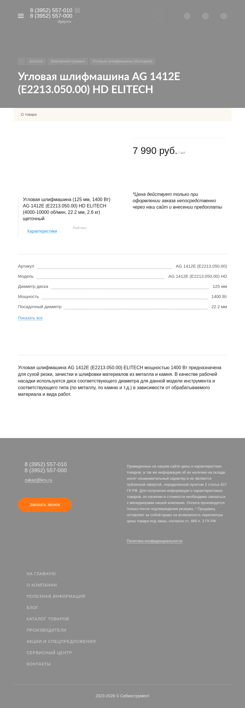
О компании (42, 585)
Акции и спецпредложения (61, 641)
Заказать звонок (45, 504)
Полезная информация (56, 596)
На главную (41, 573)
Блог (33, 607)
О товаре (29, 114)
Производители (47, 630)
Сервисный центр (49, 652)
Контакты (39, 664)
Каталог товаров (48, 619)
